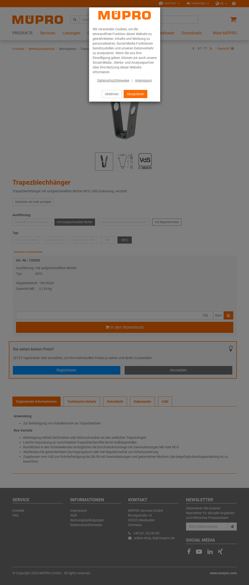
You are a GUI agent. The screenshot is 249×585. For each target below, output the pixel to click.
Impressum (143, 80)
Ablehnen (112, 94)
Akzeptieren (135, 94)
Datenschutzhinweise (113, 80)
